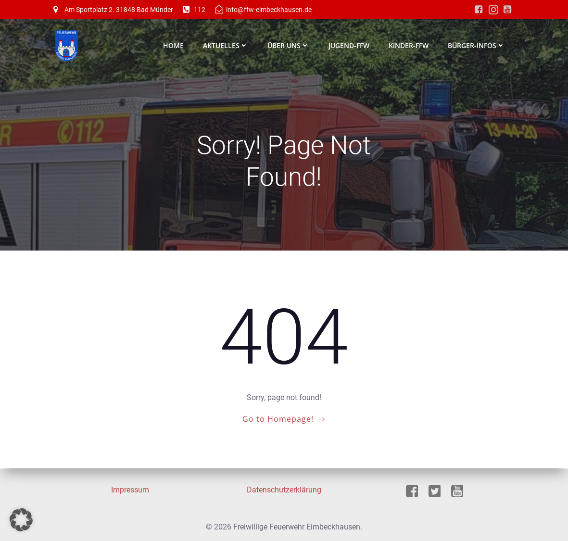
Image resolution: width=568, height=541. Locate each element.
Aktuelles (226, 45)
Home (174, 45)
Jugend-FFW (349, 45)
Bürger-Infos (476, 45)
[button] (21, 520)
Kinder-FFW (409, 45)
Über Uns (289, 45)
